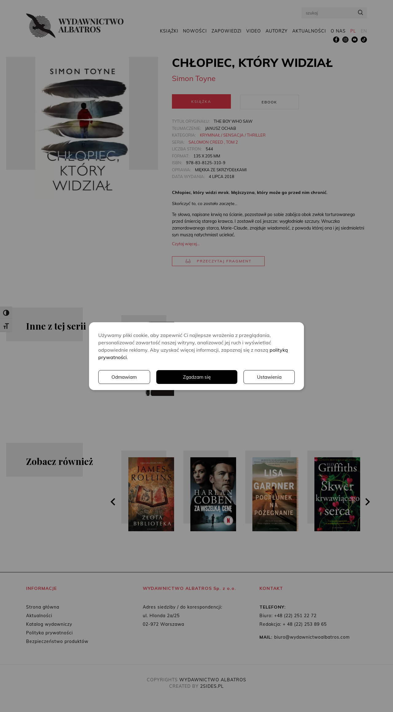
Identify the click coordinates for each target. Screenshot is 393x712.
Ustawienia (210, 377)
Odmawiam (268, 377)
